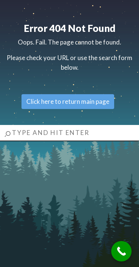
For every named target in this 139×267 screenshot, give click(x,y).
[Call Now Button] (121, 251)
